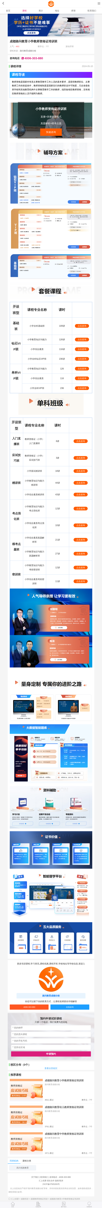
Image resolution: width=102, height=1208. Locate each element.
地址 (57, 11)
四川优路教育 (23, 1168)
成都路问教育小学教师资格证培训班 (64, 1080)
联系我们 (92, 11)
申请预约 (51, 1054)
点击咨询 (82, 326)
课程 (24, 11)
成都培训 (26, 1199)
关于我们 (35, 1177)
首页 (8, 11)
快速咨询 (51, 132)
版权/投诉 (59, 1181)
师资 (73, 11)
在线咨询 (70, 1007)
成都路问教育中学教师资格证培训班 (64, 1134)
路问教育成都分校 (28, 51)
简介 (41, 11)
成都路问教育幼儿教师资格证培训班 (64, 1107)
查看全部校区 (51, 1068)
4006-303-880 (29, 1007)
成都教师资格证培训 (40, 1199)
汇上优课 (42, 1181)
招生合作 (51, 1181)
